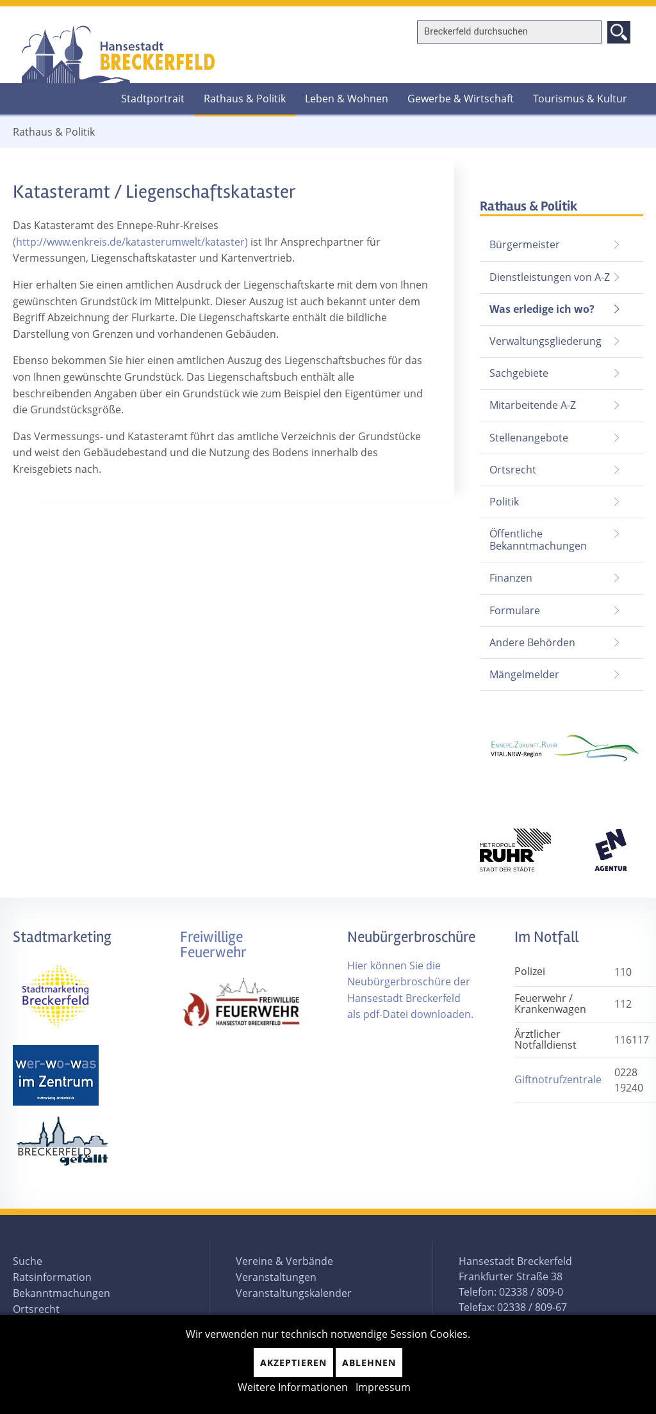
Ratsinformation (52, 1277)
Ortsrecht (512, 470)
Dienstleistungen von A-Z (549, 277)
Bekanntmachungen (61, 1293)
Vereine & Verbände (284, 1261)
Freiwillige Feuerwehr (213, 945)
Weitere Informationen (293, 1387)
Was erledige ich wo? (541, 309)
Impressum (383, 1387)
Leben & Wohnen (346, 98)
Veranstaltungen (276, 1277)
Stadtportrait (152, 98)
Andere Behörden (532, 642)
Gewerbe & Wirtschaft (460, 98)
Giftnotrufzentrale (558, 1079)
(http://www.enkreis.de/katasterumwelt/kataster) (131, 242)
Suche (27, 1261)
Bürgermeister (524, 244)
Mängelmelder (524, 674)
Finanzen (510, 578)
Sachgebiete (518, 373)
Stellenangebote (528, 438)
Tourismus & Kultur (580, 98)
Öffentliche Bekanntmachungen (538, 540)
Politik (504, 502)
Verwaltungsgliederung (545, 341)
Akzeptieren (293, 1362)
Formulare (514, 610)
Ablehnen (369, 1362)
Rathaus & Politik (240, 94)
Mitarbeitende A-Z (532, 405)
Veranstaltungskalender (294, 1293)
